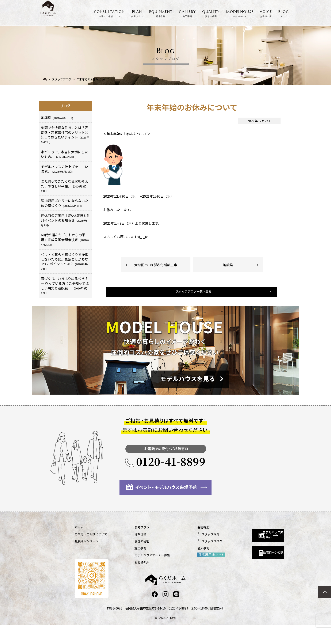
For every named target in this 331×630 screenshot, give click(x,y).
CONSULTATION (109, 13)
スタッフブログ (61, 79)
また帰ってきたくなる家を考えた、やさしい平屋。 (64, 186)
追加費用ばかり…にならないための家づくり (64, 203)
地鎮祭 (228, 264)
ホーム (79, 531)
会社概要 (181, 531)
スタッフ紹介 (188, 538)
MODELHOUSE (240, 13)
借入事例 (181, 552)
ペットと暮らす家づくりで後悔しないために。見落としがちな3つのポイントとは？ (65, 261)
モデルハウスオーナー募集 (141, 559)
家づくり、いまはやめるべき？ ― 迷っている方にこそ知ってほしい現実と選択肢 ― (65, 285)
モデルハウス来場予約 (247, 535)
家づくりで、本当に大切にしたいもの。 (64, 154)
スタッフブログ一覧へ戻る (191, 296)
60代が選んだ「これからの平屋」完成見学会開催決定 (65, 239)
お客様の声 (130, 566)
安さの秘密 (130, 545)
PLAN (137, 13)
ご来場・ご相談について (91, 538)
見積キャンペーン (86, 545)
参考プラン (130, 531)
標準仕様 (129, 538)
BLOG (283, 13)
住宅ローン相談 (245, 554)
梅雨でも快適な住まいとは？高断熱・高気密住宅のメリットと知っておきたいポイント (65, 134)
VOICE (266, 13)
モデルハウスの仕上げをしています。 (64, 169)
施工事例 (129, 552)
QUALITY (211, 13)
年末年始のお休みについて (92, 79)
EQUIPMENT (161, 13)
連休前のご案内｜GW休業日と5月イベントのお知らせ (65, 220)
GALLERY (187, 13)
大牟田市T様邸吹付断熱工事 (155, 264)
